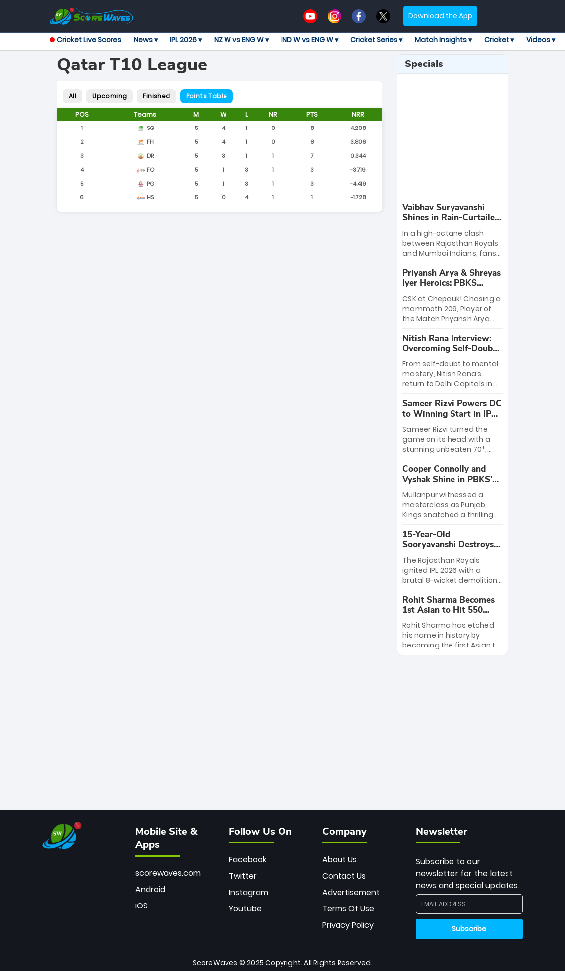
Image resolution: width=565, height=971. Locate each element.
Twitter (243, 876)
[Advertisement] (474, 138)
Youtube (245, 908)
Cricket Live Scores (85, 40)
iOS (141, 905)
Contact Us (344, 876)
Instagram (248, 892)
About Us (339, 859)
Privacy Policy (348, 925)
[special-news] (452, 230)
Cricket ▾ (499, 40)
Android (150, 889)
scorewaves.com (168, 873)
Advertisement (351, 892)
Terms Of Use (348, 908)
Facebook (247, 859)
